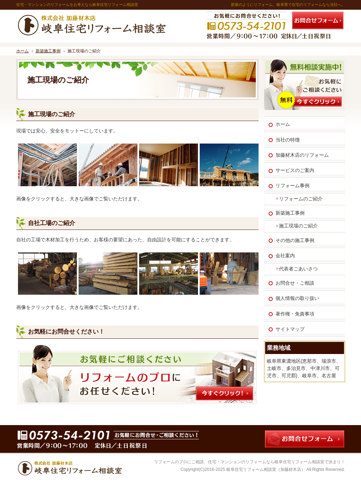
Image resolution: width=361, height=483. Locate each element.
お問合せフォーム (317, 20)
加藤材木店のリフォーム (302, 155)
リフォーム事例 (292, 185)
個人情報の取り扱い (297, 298)
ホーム (283, 124)
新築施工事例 (290, 213)
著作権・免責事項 (295, 314)
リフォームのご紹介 (301, 198)
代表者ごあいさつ (298, 268)
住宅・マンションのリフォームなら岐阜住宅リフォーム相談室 (266, 461)
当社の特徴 (288, 140)
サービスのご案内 (295, 170)
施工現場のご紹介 (51, 114)
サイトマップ (290, 329)
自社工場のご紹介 (51, 223)
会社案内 (285, 255)
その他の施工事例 (295, 240)
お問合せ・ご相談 (295, 283)
